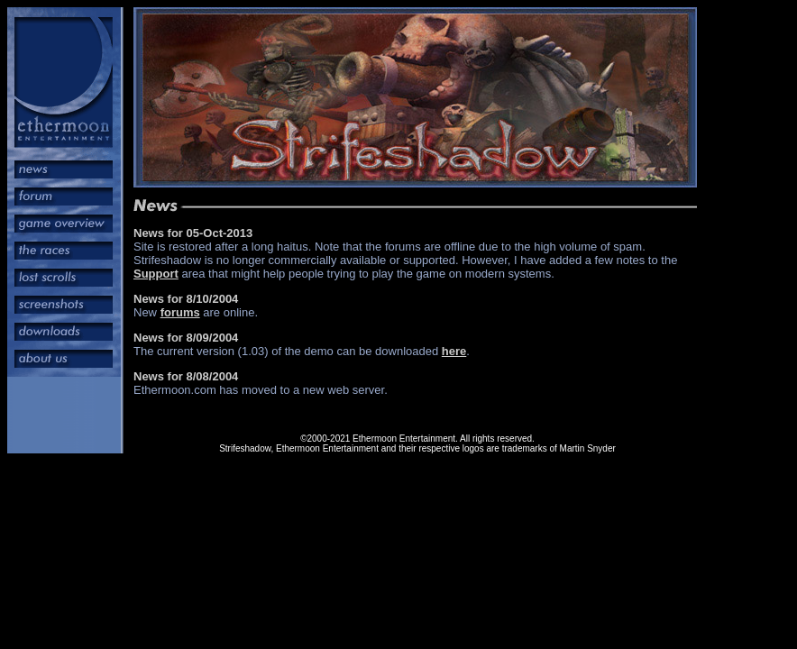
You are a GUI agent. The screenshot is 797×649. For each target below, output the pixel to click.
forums (180, 312)
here (454, 351)
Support (156, 273)
